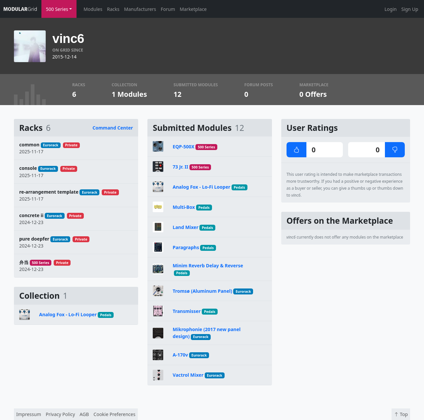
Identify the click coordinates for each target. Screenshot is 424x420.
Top (401, 414)
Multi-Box (184, 207)
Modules (92, 9)
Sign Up (409, 9)
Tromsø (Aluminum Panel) (202, 291)
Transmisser (186, 311)
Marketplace (193, 9)
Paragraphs (186, 247)
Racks (113, 9)
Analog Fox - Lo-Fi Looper (68, 314)
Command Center (112, 128)
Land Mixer (185, 227)
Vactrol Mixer (188, 375)
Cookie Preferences (114, 414)
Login (391, 9)
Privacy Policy (60, 414)
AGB (84, 414)
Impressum (28, 414)
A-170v (180, 355)
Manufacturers (140, 9)
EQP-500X (183, 146)
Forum (168, 9)
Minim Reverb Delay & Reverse (208, 265)
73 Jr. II (180, 167)
